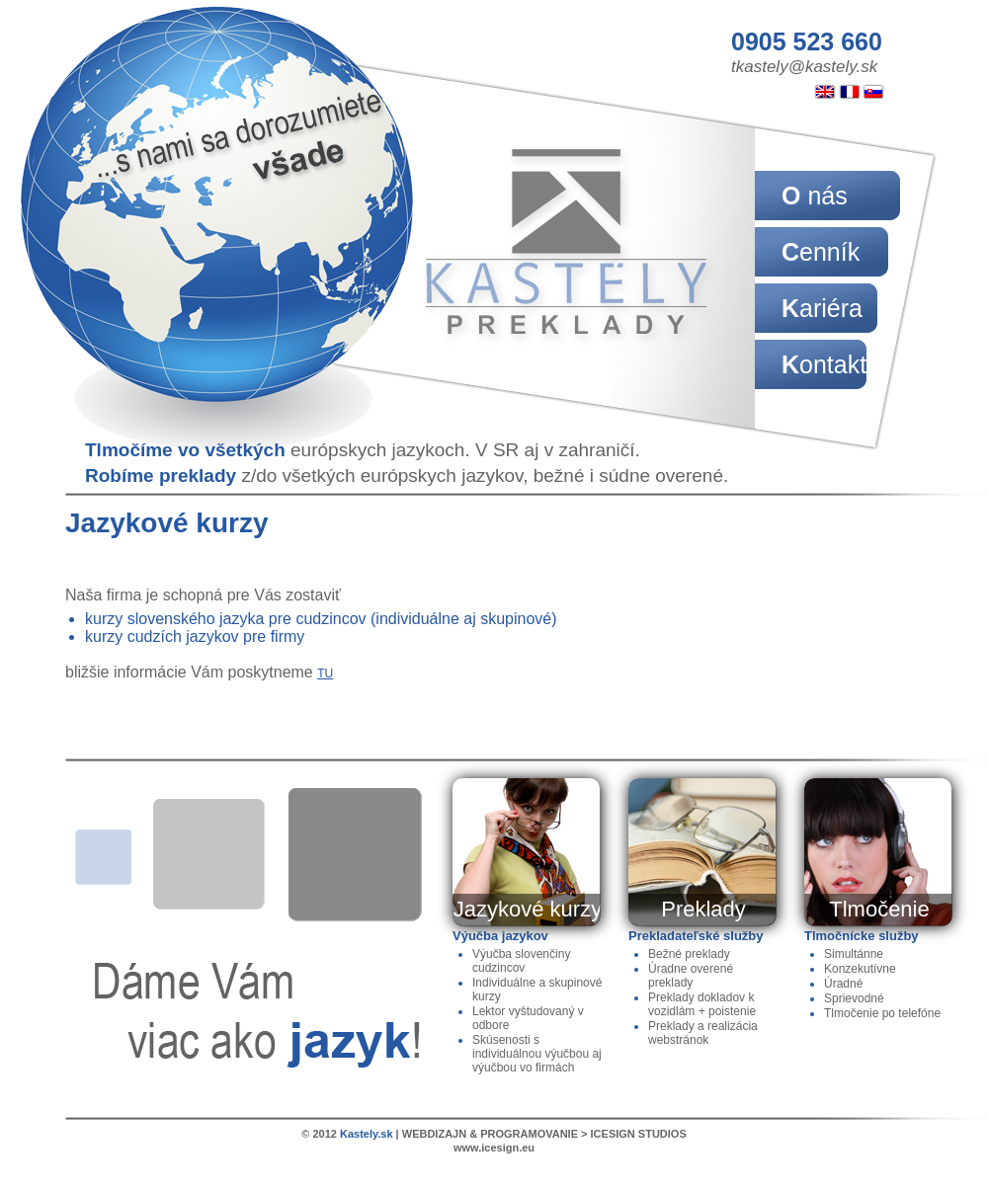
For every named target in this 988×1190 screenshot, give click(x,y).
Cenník (821, 252)
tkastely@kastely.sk (804, 66)
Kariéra (822, 308)
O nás (815, 195)
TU (325, 673)
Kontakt (824, 364)
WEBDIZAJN (434, 1134)
